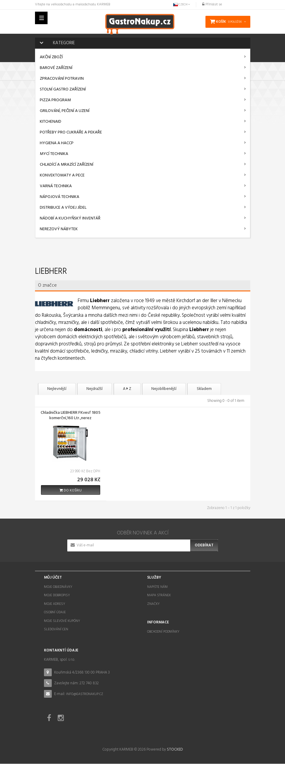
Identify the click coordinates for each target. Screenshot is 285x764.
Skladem (224, 389)
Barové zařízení (56, 67)
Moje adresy (54, 604)
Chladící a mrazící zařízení (66, 164)
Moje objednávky (58, 587)
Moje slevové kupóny (62, 621)
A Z (138, 389)
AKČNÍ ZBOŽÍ (51, 57)
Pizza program (55, 100)
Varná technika (56, 186)
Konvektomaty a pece (62, 175)
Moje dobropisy (57, 595)
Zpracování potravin (62, 78)
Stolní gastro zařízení (63, 89)
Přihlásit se (212, 4)
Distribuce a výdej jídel (63, 207)
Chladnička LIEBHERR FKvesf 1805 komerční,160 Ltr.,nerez (70, 416)
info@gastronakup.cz (84, 694)
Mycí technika (54, 153)
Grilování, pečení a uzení (64, 110)
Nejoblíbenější (179, 389)
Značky (153, 604)
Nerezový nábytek (59, 229)
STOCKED (175, 750)
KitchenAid (50, 121)
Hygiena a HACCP (57, 143)
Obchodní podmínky (163, 632)
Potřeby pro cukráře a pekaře (71, 132)
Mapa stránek (159, 595)
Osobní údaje (55, 612)
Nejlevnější (58, 389)
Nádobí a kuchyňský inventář (70, 218)
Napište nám (157, 587)
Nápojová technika (59, 196)
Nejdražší (101, 389)
